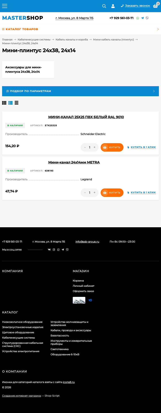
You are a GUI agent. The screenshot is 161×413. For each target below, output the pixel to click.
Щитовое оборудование (18, 332)
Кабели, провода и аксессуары (71, 330)
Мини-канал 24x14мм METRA (74, 162)
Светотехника (60, 349)
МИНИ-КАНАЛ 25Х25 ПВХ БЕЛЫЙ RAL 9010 (86, 117)
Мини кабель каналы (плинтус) (113, 39)
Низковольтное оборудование (22, 321)
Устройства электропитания (20, 351)
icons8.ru (69, 382)
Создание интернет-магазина (21, 395)
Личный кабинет (83, 285)
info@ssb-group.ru (87, 241)
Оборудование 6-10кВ (65, 354)
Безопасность (60, 335)
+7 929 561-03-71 (121, 18)
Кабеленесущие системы (34, 39)
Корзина (78, 280)
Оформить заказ (83, 291)
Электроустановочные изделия (22, 327)
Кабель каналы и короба (72, 39)
